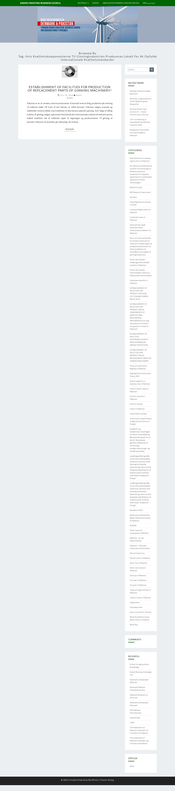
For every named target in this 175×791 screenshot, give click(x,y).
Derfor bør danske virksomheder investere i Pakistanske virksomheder (141, 273)
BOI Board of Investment (140, 192)
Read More (70, 129)
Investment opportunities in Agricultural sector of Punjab (141, 421)
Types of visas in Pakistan (140, 597)
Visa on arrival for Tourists (141, 612)
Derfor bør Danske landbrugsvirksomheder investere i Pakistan (140, 262)
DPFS (132, 766)
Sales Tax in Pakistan (138, 563)
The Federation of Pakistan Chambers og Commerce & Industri (139, 741)
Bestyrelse (82, 3)
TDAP (132, 722)
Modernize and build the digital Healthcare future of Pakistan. (140, 518)
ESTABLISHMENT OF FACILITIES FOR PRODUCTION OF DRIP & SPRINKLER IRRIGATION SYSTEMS (139, 339)
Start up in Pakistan (138, 575)
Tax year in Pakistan (138, 585)
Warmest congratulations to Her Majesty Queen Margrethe (140, 101)
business (133, 197)
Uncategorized (136, 607)
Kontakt (95, 3)
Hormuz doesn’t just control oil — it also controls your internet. (139, 112)
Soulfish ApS (135, 718)
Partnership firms (137, 553)
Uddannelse (135, 602)
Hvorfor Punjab (136, 404)
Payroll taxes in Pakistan (140, 558)
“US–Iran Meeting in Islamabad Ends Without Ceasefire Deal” (140, 122)
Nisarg (111, 780)
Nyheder (133, 525)
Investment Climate (138, 413)
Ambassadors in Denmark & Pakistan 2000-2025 (121, 3)
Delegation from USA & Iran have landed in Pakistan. (139, 133)
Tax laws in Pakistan (138, 580)
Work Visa (134, 624)
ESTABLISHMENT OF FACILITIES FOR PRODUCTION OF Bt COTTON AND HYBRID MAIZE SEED (139, 293)
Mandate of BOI (136, 510)
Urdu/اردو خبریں (149, 3)
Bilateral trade (136, 187)
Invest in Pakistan (137, 409)
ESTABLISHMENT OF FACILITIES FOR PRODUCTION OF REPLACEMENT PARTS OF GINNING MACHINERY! (70, 88)
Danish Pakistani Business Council (40, 3)
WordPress (93, 780)
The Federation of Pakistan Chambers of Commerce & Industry (139, 730)
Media (79, 95)
